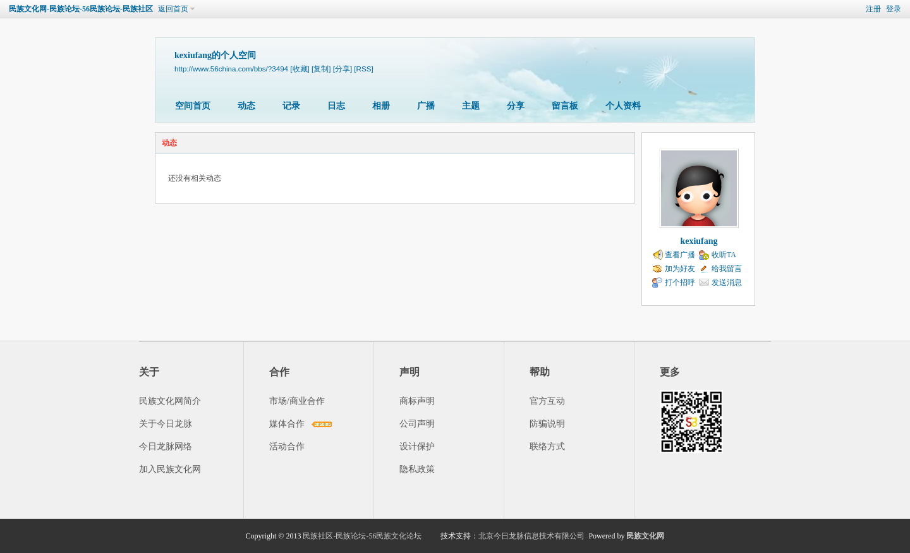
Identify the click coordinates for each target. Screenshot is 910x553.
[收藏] (299, 68)
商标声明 (417, 401)
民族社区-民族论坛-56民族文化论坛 (362, 536)
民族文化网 (645, 536)
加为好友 (680, 268)
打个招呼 (680, 282)
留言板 (565, 106)
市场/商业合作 (297, 401)
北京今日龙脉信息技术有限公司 (531, 536)
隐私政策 (417, 469)
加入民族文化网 (170, 469)
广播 (426, 106)
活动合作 (287, 446)
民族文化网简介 (170, 401)
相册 (381, 106)
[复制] (321, 68)
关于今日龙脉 (165, 423)
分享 (516, 106)
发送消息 (727, 282)
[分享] (342, 68)
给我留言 (727, 268)
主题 (471, 106)
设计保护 (417, 446)
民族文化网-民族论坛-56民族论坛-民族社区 (81, 8)
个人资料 (623, 106)
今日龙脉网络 (165, 446)
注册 (873, 8)
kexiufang (698, 241)
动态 (246, 106)
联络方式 (547, 446)
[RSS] (363, 68)
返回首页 (173, 8)
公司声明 (417, 423)
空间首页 (192, 106)
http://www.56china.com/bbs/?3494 (231, 68)
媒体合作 (287, 423)
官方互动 (547, 401)
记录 (291, 106)
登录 (893, 8)
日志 (336, 106)
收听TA (724, 254)
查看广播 (680, 254)
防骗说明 (547, 423)
